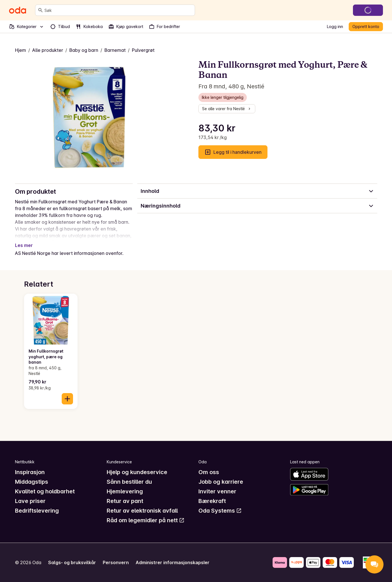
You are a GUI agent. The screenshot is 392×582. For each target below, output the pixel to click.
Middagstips (31, 481)
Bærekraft (212, 501)
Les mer (24, 245)
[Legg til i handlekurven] (67, 398)
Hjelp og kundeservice (137, 472)
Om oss (208, 472)
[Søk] (40, 10)
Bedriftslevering (37, 510)
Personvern (116, 562)
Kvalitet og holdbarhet (45, 491)
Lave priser (30, 501)
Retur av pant (125, 501)
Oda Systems (220, 510)
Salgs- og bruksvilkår (72, 562)
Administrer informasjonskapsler (172, 562)
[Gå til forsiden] (17, 10)
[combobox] (118, 10)
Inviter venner (217, 491)
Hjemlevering (125, 491)
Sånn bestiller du (129, 481)
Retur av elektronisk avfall (142, 510)
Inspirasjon (30, 472)
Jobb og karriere (220, 481)
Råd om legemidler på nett (146, 520)
